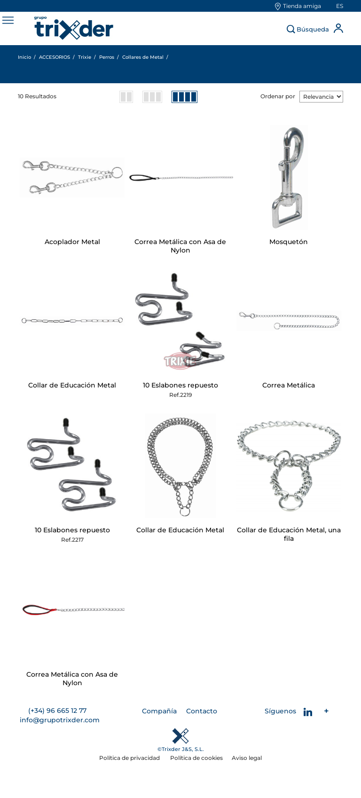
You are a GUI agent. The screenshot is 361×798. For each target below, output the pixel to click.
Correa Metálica (288, 385)
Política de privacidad (130, 757)
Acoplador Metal (72, 241)
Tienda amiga (302, 5)
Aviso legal (247, 757)
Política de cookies (196, 757)
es (339, 5)
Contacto (201, 711)
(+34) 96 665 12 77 (57, 710)
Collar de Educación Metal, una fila (289, 534)
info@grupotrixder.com (60, 720)
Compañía (159, 711)
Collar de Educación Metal (72, 385)
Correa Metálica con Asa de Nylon (180, 245)
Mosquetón (288, 241)
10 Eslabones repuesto (180, 385)
